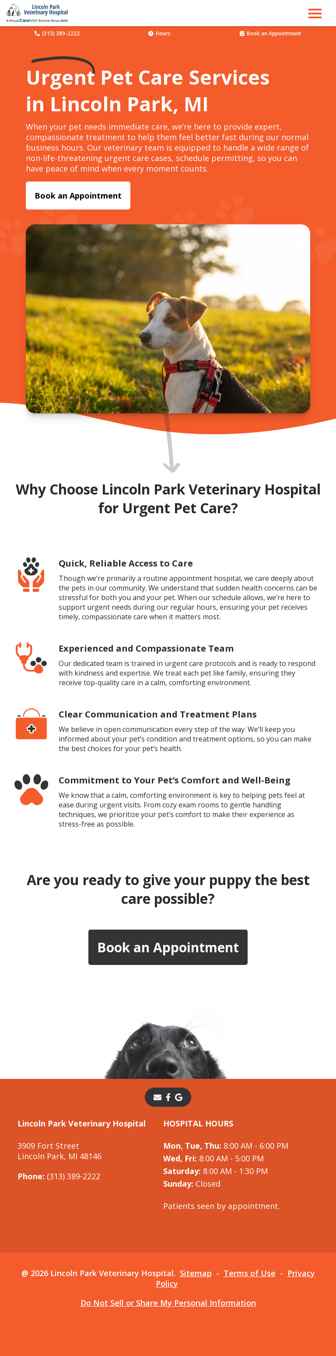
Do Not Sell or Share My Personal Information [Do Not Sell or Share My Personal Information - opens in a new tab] (168, 1303)
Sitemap (196, 1273)
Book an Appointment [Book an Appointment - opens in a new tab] (78, 195)
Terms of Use (250, 1273)
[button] (315, 13)
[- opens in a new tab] (168, 1097)
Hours (159, 33)
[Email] (157, 1097)
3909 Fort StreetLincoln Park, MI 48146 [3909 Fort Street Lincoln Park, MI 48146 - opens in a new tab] (60, 1150)
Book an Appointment (270, 33)
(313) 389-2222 (57, 33)
